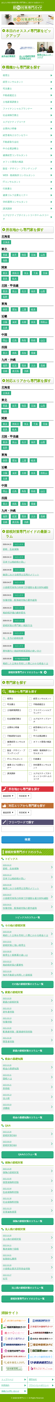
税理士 (8, 698)
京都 (24, 322)
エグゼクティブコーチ (40, 720)
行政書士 (35, 759)
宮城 (33, 255)
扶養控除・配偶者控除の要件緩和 (20, 600)
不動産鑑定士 (37, 704)
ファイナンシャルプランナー (40, 711)
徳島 (14, 353)
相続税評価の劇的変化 (14, 612)
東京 (5, 273)
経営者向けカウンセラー (40, 728)
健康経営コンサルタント (14, 743)
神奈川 (15, 273)
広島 (14, 340)
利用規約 (5, 1385)
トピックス (19, 544)
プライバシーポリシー (39, 1385)
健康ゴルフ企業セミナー (14, 766)
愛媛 (33, 353)
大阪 (5, 322)
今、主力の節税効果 (13, 638)
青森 (5, 255)
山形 (43, 255)
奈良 (33, 322)
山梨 (43, 291)
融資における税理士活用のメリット (21, 574)
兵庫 (5, 327)
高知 (24, 353)
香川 (5, 353)
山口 (43, 340)
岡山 (5, 340)
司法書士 (9, 704)
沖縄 (26, 371)
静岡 (5, 309)
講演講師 (9, 773)
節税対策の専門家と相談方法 (17, 625)
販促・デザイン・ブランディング (14, 751)
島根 (33, 340)
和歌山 (44, 322)
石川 (24, 291)
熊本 (24, 365)
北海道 (6, 242)
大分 (33, 365)
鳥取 (24, 340)
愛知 (14, 309)
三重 (24, 309)
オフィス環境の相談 (40, 742)
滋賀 (14, 322)
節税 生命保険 (11, 549)
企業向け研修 (11, 727)
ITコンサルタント (13, 759)
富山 (14, 291)
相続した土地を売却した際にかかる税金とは (25, 663)
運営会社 (33, 1379)
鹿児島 (15, 371)
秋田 (24, 255)
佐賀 (14, 365)
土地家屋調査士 (12, 710)
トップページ (7, 1379)
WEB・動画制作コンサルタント (40, 751)
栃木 (14, 278)
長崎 (43, 365)
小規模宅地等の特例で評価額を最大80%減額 (25, 587)
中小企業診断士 (38, 736)
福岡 (5, 365)
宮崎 (5, 371)
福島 (5, 260)
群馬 (5, 278)
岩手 (14, 255)
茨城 (45, 273)
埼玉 (26, 273)
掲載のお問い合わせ (10, 1391)
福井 (33, 291)
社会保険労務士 (12, 719)
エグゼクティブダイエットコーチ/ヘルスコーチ (40, 776)
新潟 (5, 291)
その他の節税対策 (21, 659)
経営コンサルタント (40, 698)
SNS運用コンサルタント (40, 766)
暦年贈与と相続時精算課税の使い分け (22, 651)
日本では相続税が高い (14, 562)
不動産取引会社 (12, 736)
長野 (5, 297)
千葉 (35, 273)
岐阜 (33, 309)
